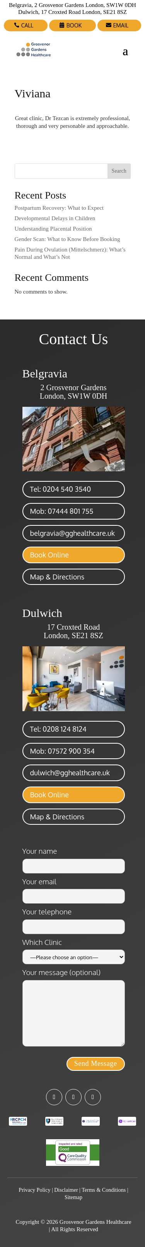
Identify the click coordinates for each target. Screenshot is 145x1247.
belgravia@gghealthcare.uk (72, 533)
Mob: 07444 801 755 (62, 511)
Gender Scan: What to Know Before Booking (67, 239)
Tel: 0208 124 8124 (58, 729)
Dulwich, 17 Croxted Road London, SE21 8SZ (72, 12)
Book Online (49, 554)
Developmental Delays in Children (55, 218)
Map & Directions (57, 577)
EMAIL (121, 25)
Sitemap (73, 1197)
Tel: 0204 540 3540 (60, 489)
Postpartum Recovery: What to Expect (59, 208)
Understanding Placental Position (53, 229)
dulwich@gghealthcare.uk (70, 772)
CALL (27, 25)
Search (119, 171)
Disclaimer (66, 1190)
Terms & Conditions (104, 1190)
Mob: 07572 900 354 (62, 751)
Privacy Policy (34, 1190)
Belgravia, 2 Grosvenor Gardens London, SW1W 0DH (72, 5)
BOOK (74, 25)
